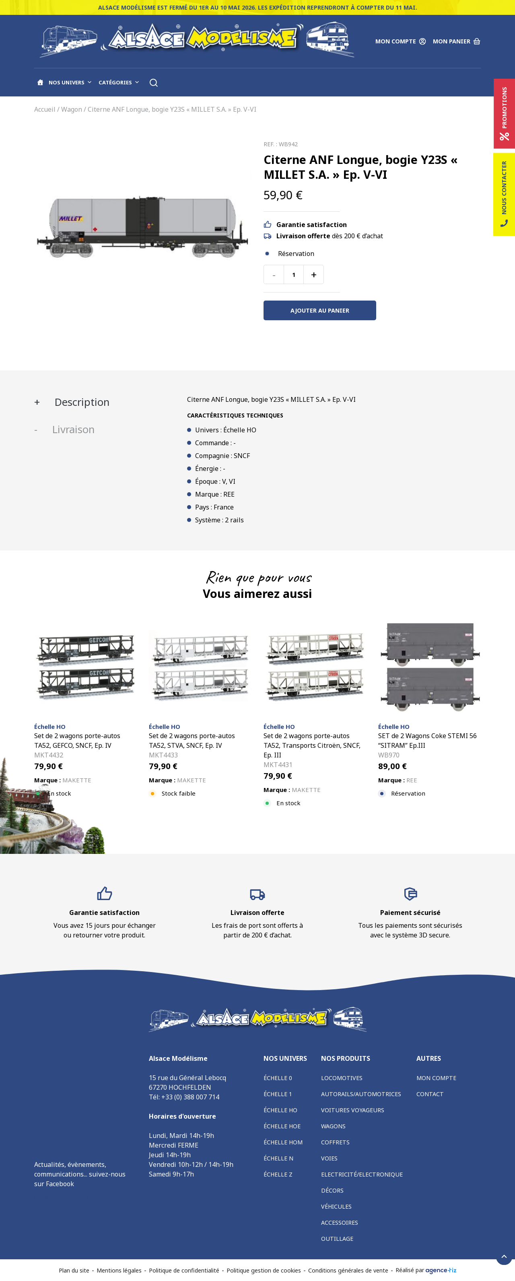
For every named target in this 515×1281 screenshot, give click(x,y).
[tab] (104, 402)
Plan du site (74, 1270)
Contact (430, 1094)
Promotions (504, 114)
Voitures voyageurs (352, 1110)
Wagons (333, 1126)
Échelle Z (278, 1174)
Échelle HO (280, 1110)
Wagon (71, 109)
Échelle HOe (282, 1126)
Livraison (72, 429)
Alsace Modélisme (61, 1196)
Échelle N (278, 1158)
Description (80, 402)
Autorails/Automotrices (361, 1094)
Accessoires (339, 1222)
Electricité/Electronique (362, 1174)
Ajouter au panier (319, 310)
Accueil (45, 109)
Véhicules (336, 1206)
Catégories (119, 82)
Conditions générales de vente (348, 1270)
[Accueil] (40, 82)
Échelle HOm (283, 1142)
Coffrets (335, 1142)
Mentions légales (119, 1270)
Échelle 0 (278, 1078)
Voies (329, 1158)
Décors (332, 1190)
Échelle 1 (278, 1094)
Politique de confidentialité (184, 1270)
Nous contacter (504, 194)
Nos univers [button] (70, 82)
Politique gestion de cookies (264, 1270)
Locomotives (342, 1078)
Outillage (337, 1238)
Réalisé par (426, 1270)
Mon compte (436, 1078)
